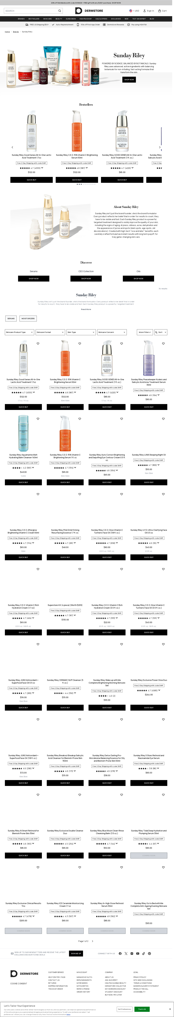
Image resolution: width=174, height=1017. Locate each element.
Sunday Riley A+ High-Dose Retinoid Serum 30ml (106, 904)
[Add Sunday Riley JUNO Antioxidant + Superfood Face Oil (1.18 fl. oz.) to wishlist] (38, 719)
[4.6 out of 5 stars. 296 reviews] (22, 768)
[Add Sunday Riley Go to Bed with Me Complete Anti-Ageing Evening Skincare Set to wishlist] (163, 867)
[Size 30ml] (63, 400)
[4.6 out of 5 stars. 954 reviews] (105, 470)
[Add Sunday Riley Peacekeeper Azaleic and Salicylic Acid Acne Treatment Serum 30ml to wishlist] (163, 343)
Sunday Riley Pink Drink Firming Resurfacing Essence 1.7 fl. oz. (65, 531)
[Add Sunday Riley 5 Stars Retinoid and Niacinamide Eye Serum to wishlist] (163, 719)
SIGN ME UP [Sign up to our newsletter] (76, 953)
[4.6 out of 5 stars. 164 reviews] (147, 395)
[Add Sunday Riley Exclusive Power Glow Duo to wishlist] (163, 644)
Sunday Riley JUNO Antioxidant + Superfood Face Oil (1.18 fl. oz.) (23, 756)
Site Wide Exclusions (142, 980)
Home (7, 32)
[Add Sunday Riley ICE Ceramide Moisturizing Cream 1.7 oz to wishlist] (80, 867)
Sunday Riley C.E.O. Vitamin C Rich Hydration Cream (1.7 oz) (23, 606)
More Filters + (145, 332)
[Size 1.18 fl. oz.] (110, 551)
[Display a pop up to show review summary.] (42, 168)
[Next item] (160, 147)
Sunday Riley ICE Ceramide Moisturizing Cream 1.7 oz (65, 904)
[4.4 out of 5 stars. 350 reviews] (64, 693)
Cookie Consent (18, 983)
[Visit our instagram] (132, 953)
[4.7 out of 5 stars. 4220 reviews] (121, 168)
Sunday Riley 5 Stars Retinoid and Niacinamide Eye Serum (148, 756)
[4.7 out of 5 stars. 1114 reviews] (22, 543)
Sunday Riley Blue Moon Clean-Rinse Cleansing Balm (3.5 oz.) (107, 832)
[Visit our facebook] (120, 953)
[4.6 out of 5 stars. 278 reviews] (105, 771)
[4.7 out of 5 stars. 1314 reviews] (64, 467)
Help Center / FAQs (56, 977)
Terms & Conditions (142, 983)
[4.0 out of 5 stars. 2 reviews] (107, 695)
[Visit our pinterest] (149, 953)
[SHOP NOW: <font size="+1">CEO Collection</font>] (86, 275)
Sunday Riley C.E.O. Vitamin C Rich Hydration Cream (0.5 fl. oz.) (107, 606)
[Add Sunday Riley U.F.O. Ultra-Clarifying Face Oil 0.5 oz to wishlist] (163, 494)
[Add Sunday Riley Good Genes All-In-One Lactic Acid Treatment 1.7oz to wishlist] (38, 343)
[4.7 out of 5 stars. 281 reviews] (63, 543)
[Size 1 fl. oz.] (26, 400)
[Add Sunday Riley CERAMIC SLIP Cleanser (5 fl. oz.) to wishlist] (80, 644)
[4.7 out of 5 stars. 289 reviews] (22, 693)
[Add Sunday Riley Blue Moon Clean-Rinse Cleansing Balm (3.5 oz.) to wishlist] (122, 795)
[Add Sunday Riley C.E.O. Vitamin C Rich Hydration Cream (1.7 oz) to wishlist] (38, 569)
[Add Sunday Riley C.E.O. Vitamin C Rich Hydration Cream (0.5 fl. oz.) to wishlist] (122, 569)
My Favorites (82, 986)
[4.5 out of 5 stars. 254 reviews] (64, 843)
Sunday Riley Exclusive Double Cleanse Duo (65, 832)
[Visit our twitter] (126, 953)
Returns (52, 983)
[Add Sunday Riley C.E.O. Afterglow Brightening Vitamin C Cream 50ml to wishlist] (38, 494)
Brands (16, 32)
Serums (11, 318)
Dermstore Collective (115, 986)
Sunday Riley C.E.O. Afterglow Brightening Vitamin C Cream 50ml (23, 531)
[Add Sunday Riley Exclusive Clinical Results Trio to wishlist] (38, 867)
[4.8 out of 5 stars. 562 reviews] (105, 916)
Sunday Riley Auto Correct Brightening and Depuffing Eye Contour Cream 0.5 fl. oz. (107, 457)
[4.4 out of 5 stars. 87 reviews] (147, 843)
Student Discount (113, 992)
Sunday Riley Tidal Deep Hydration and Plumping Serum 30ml (149, 832)
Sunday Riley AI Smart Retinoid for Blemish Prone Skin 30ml (23, 832)
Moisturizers (28, 318)
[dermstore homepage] (89, 10)
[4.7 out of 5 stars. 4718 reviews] (22, 916)
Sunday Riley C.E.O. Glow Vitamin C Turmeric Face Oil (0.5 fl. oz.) (149, 606)
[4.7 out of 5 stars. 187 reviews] (63, 615)
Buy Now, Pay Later (113, 995)
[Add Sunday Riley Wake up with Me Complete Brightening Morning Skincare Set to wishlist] (122, 644)
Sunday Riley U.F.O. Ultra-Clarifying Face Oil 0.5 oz (149, 531)
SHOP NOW (129, 79)
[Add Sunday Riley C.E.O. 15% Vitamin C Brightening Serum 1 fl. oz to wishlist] (80, 419)
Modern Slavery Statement (146, 986)
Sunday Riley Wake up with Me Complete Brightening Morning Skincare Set (107, 683)
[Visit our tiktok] (144, 953)
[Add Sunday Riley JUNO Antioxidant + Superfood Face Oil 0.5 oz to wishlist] (38, 644)
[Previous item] (12, 147)
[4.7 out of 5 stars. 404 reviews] (22, 618)
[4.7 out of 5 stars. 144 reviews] (105, 843)
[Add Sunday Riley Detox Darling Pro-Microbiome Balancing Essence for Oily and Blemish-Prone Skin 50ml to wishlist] (122, 719)
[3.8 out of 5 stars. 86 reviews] (147, 768)
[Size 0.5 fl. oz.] (103, 551)
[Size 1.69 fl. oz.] (27, 626)
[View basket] (162, 10)
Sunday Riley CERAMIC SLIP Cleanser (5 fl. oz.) (65, 681)
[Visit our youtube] (138, 953)
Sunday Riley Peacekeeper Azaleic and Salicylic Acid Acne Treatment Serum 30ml (149, 382)
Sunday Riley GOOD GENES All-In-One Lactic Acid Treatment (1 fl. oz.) (122, 156)
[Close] (170, 1009)
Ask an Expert (111, 980)
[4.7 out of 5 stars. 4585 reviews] (147, 690)
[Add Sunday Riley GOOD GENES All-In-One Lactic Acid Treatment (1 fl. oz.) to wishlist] (122, 343)
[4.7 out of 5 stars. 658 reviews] (105, 543)
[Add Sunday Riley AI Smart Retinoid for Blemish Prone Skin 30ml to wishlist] (38, 795)
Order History (83, 992)
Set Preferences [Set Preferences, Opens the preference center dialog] (124, 1009)
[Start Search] (59, 10)
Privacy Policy (139, 977)
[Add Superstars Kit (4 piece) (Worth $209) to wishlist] (80, 569)
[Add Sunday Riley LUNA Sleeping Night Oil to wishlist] (163, 419)
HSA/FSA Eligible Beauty (115, 983)
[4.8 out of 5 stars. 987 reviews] (75, 168)
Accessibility (139, 992)
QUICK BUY (31, 180)
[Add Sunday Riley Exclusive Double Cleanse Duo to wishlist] (80, 795)
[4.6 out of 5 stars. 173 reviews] (63, 771)
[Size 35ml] (151, 473)
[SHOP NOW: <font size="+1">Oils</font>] (138, 275)
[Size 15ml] (146, 473)
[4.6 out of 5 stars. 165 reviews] (22, 843)
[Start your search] (33, 10)
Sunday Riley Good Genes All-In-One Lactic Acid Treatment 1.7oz (31, 156)
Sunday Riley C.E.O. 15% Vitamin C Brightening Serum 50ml (77, 156)
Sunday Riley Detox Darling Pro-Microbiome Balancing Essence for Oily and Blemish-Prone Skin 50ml (107, 758)
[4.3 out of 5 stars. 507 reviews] (64, 916)
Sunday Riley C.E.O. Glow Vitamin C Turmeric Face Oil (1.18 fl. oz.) (107, 531)
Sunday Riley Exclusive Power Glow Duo (149, 680)
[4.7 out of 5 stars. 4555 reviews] (30, 168)
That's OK (142, 1009)
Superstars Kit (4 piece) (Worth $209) (65, 605)
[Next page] (92, 941)
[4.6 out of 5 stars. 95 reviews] (147, 543)
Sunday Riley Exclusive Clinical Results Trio (23, 904)
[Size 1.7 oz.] (20, 400)
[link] (149, 10)
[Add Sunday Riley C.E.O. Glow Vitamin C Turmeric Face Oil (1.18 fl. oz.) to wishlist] (122, 494)
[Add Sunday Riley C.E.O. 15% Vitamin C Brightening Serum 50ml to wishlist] (80, 343)
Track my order (55, 989)
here (68, 1014)
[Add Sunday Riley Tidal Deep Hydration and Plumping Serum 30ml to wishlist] (163, 795)
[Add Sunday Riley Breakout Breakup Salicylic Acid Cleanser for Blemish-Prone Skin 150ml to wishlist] (80, 719)
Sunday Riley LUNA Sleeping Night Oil (149, 454)
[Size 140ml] (23, 476)
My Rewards (82, 983)
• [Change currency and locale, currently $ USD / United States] (134, 10)
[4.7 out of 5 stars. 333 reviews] (105, 618)
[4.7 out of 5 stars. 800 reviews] (147, 465)
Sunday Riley (86, 295)
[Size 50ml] (67, 400)
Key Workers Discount (115, 989)
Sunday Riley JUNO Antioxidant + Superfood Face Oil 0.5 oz (23, 681)
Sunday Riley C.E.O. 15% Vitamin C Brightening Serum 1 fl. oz (65, 456)
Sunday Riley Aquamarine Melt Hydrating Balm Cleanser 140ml (23, 456)
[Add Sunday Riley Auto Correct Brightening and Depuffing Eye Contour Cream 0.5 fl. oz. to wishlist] (122, 419)
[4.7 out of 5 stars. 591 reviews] (147, 618)
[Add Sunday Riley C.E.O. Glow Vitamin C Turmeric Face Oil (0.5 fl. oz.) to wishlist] (163, 569)
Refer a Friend (83, 989)
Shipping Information (58, 986)
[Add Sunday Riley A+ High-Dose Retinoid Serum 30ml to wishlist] (122, 867)
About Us (109, 977)
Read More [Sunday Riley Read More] (86, 309)
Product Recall (140, 989)
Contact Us (53, 980)
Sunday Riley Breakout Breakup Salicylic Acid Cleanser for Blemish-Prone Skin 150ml (65, 758)
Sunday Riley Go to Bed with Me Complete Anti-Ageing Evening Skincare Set (149, 906)
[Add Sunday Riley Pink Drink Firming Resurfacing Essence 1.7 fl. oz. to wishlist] (80, 494)
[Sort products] (160, 332)
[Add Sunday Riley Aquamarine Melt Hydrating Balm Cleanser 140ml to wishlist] (38, 419)
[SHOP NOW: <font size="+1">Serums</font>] (33, 275)
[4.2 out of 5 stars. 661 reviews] (22, 467)
